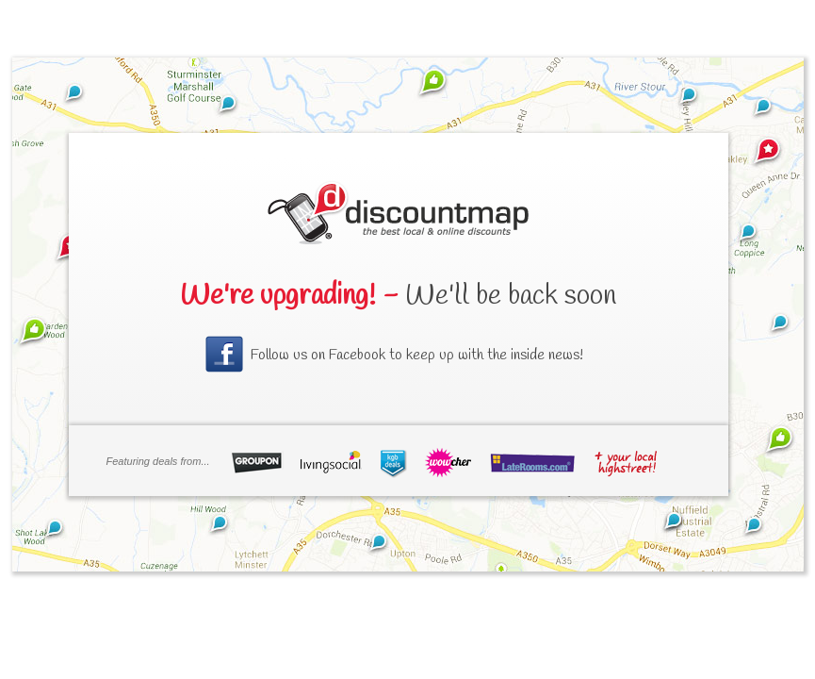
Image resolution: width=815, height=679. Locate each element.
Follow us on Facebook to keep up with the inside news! (417, 355)
